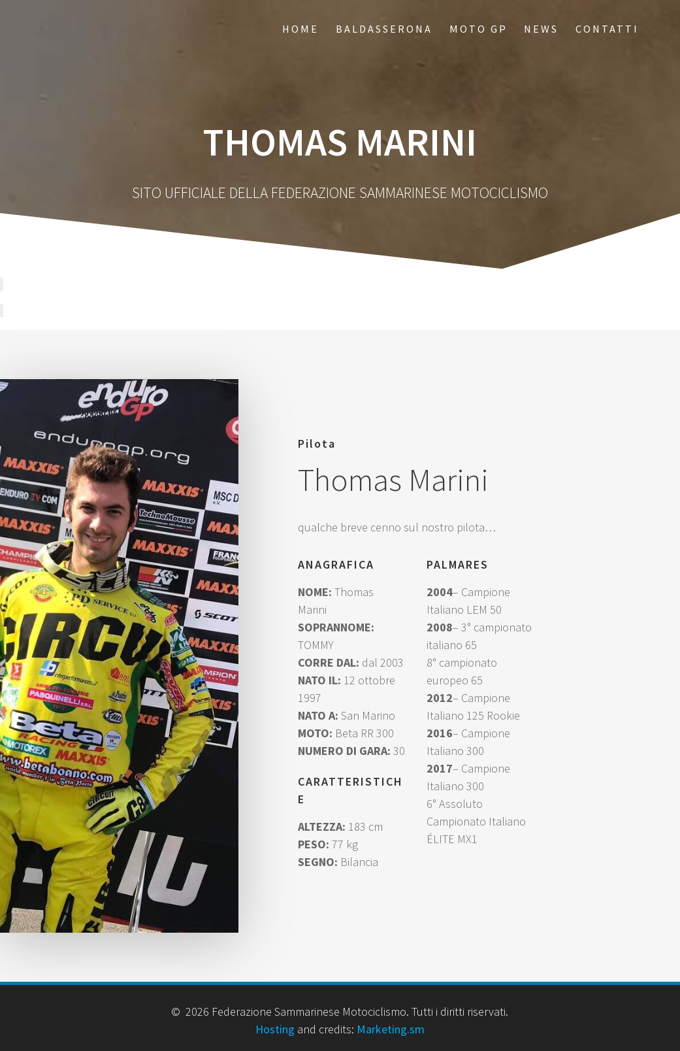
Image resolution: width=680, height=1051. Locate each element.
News (541, 28)
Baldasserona (384, 28)
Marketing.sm (391, 1029)
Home (300, 28)
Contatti (607, 28)
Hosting (275, 1029)
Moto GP (478, 28)
